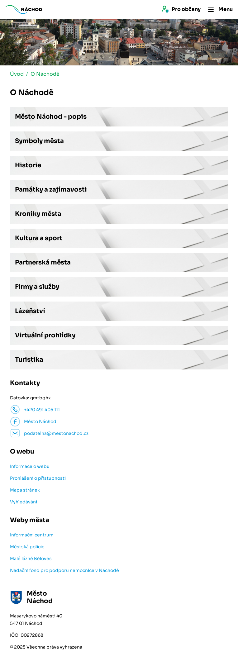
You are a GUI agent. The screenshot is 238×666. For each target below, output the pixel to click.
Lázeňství (30, 311)
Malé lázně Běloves (31, 558)
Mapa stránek (25, 490)
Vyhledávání (23, 502)
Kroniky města (38, 214)
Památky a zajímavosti (51, 189)
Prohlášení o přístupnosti (38, 478)
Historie (28, 165)
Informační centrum (32, 535)
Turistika (29, 360)
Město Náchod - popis (51, 117)
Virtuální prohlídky (45, 335)
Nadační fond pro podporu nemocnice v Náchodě (64, 570)
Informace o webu (30, 466)
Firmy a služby (37, 287)
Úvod (17, 74)
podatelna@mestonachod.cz (56, 433)
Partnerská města (43, 262)
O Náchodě (45, 74)
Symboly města (39, 141)
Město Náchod (40, 421)
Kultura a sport (38, 238)
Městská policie (27, 546)
